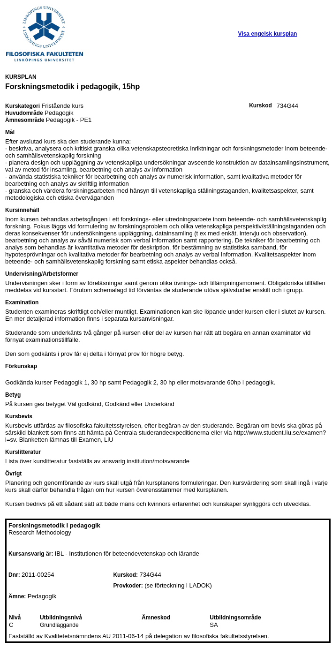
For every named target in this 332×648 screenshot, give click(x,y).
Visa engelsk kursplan (267, 33)
